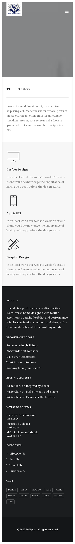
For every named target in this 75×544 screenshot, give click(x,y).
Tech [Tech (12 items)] (46, 495)
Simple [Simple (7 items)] (12, 495)
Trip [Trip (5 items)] (10, 501)
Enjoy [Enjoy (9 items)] (24, 489)
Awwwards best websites (22, 351)
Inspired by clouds (37, 386)
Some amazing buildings (22, 345)
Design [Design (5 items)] (12, 489)
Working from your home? (23, 368)
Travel (14, 465)
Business (15, 471)
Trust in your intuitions (21, 362)
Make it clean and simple (42, 391)
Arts (12, 459)
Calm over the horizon (21, 356)
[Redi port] (14, 8)
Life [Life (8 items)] (48, 489)
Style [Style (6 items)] (35, 495)
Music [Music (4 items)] (59, 489)
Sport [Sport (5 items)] (23, 495)
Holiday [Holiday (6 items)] (36, 489)
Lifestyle (15, 453)
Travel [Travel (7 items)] (58, 495)
